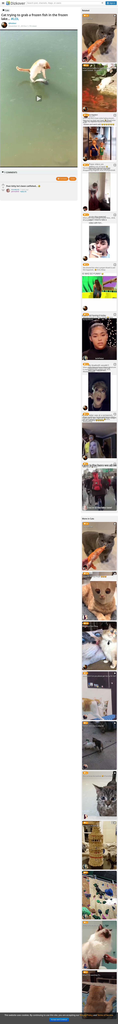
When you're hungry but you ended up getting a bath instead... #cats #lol (99, 69)
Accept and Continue (59, 1020)
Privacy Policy (86, 1015)
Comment (62, 179)
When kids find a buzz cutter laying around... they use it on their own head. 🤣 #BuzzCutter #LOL (99, 120)
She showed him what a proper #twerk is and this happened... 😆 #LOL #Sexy (99, 268)
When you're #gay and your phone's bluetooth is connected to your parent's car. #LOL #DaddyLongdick (99, 369)
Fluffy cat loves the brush (92, 925)
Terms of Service (105, 1015)
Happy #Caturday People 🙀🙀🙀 (94, 576)
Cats (5, 10)
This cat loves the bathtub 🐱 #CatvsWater (98, 776)
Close (73, 179)
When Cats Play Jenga (90, 826)
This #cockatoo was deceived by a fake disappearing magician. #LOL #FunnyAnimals (99, 169)
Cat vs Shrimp (88, 18)
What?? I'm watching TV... (92, 975)
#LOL (15, 19)
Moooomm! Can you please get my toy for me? (99, 676)
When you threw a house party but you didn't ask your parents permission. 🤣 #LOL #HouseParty (99, 419)
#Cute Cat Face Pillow (90, 626)
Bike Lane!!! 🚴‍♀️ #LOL (90, 467)
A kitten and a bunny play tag (93, 726)
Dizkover (15, 3)
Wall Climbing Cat (89, 875)
